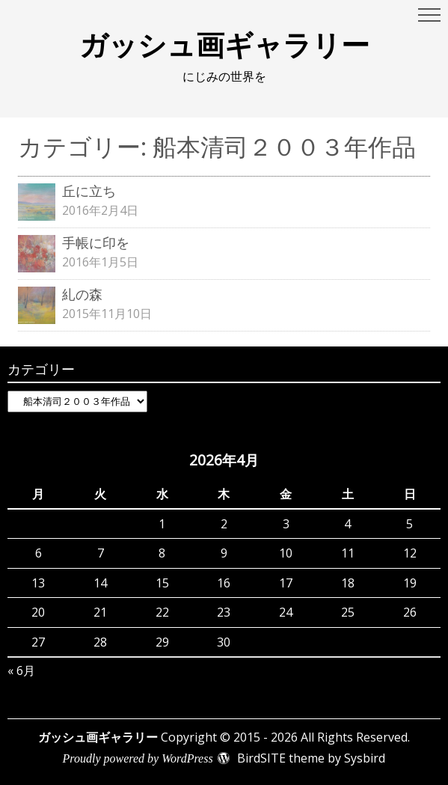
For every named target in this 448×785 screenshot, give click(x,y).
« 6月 (21, 670)
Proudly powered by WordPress (138, 758)
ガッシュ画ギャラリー (224, 44)
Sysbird (364, 758)
